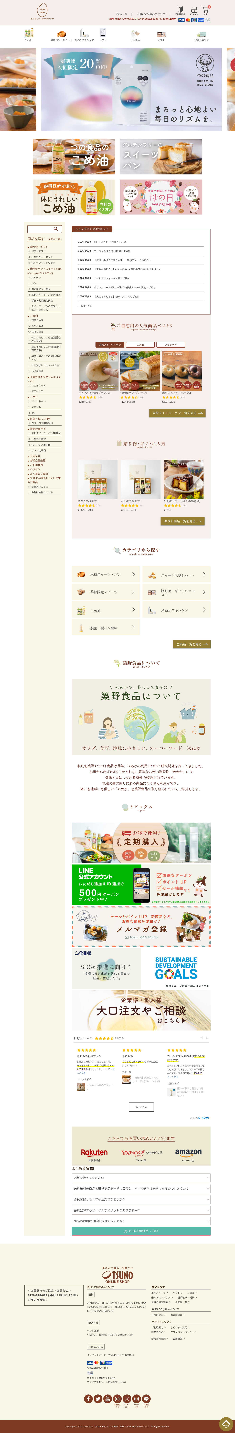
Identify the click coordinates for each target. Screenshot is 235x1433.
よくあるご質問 (39, 473)
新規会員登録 (37, 460)
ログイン (35, 469)
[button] (202, 1037)
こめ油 (29, 34)
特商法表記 (157, 1332)
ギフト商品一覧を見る (180, 521)
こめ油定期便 (38, 439)
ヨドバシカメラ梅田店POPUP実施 (112, 251)
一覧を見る (85, 306)
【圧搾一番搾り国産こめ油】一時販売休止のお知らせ (122, 260)
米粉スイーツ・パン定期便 (45, 294)
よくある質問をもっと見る (141, 1231)
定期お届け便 (202, 36)
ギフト (161, 36)
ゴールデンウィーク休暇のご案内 (112, 278)
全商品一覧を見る (189, 644)
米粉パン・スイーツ (61, 36)
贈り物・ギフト (39, 246)
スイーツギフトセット (43, 262)
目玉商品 (135, 35)
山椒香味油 (37, 371)
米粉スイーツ (158, 1292)
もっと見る (141, 1107)
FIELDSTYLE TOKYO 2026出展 (110, 242)
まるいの (36, 407)
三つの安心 (157, 1315)
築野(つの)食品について (151, 14)
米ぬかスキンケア (84, 35)
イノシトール (38, 401)
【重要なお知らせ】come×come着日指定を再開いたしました (127, 269)
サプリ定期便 (38, 450)
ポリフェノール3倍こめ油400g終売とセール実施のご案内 (124, 287)
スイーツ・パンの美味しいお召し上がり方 (45, 307)
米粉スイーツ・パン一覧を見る (175, 413)
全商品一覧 (54, 239)
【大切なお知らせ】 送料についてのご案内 (117, 296)
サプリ (102, 34)
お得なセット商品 (40, 289)
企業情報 (177, 1338)
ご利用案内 (36, 465)
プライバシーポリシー (182, 1332)
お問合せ (35, 456)
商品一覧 (121, 14)
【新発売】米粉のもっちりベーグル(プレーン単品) (146, 1079)
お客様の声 (176, 1315)
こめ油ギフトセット (42, 256)
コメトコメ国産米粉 (42, 423)
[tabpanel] (117, 90)
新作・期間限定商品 (42, 300)
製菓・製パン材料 (40, 418)
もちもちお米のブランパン (100, 1087)
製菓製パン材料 (186, 1297)
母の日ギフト (38, 251)
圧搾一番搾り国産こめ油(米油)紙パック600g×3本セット (190, 1092)
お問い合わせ (36, 1300)
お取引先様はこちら (42, 492)
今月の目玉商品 (159, 1302)
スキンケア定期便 (40, 444)
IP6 (33, 412)
